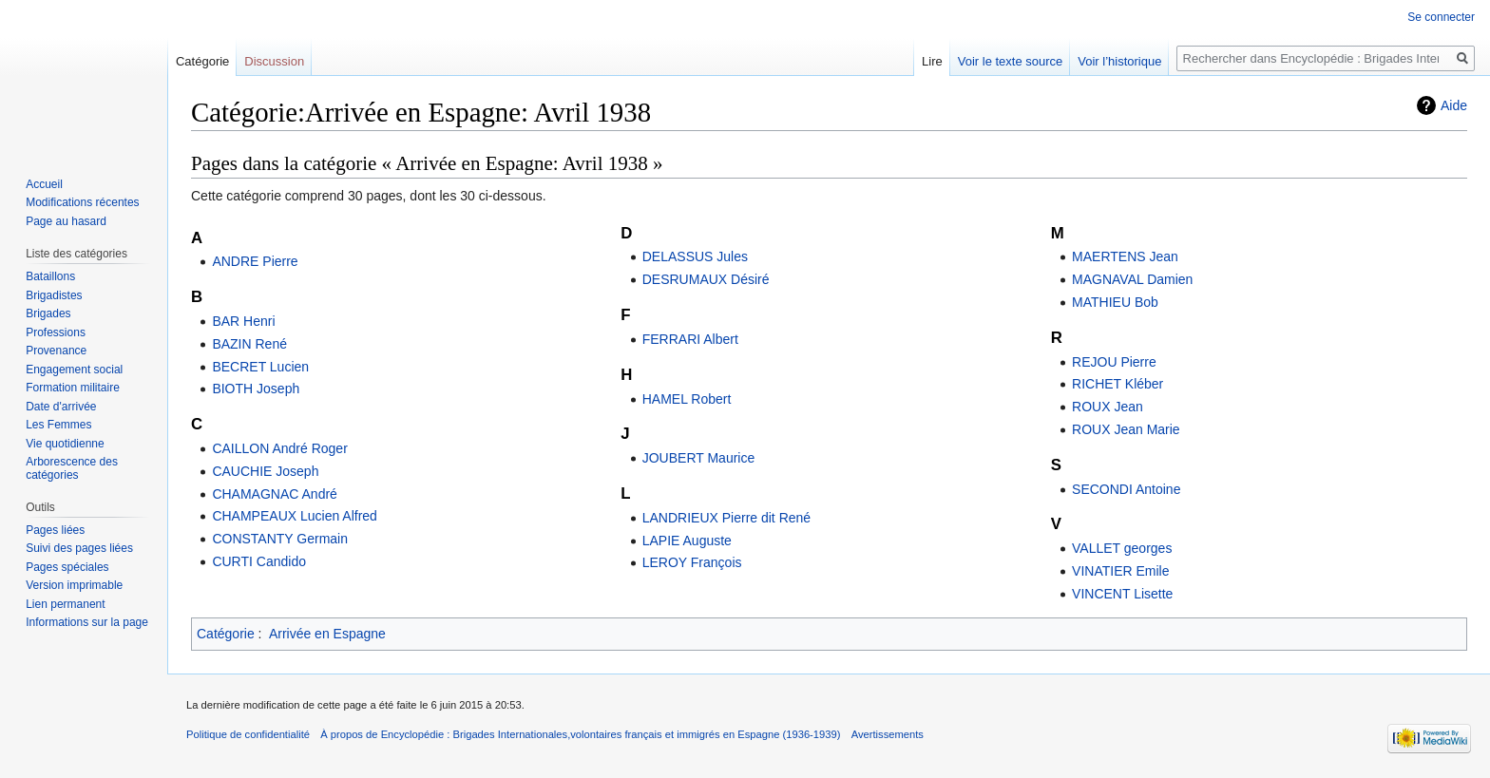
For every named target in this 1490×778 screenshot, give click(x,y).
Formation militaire (73, 387)
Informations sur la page (87, 622)
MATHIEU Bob (1115, 302)
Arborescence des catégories (72, 468)
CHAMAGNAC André (274, 494)
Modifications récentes (82, 202)
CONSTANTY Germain (280, 538)
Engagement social (74, 369)
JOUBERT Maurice (698, 457)
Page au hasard (66, 221)
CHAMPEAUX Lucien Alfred (294, 515)
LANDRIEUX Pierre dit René (726, 517)
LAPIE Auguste (687, 540)
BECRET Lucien (260, 366)
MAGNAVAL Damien (1132, 279)
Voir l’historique (1119, 61)
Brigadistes (54, 295)
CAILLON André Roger (279, 448)
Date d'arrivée (61, 406)
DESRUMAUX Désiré (706, 279)
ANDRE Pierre (254, 261)
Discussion (274, 61)
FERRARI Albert (690, 339)
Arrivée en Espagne (327, 633)
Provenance (56, 350)
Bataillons (50, 276)
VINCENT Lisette (1122, 593)
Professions (56, 332)
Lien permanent (65, 604)
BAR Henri (243, 321)
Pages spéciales (67, 567)
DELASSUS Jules (695, 256)
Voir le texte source (1010, 61)
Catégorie (226, 633)
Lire (932, 61)
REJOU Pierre (1114, 362)
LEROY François (692, 562)
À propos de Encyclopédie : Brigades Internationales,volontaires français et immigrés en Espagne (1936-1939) (580, 734)
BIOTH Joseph (255, 388)
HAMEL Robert (687, 399)
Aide (1454, 105)
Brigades (48, 313)
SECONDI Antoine (1126, 489)
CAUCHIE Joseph (265, 471)
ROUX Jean (1107, 406)
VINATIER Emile (1120, 571)
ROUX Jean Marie (1126, 429)
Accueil (44, 184)
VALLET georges (1122, 548)
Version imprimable (74, 585)
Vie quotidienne (65, 443)
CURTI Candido (259, 561)
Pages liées (55, 530)
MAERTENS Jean (1125, 256)
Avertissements (887, 734)
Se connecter (1441, 17)
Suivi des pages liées (79, 548)
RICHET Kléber (1117, 383)
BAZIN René (249, 343)
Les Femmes (58, 424)
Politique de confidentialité (248, 734)
